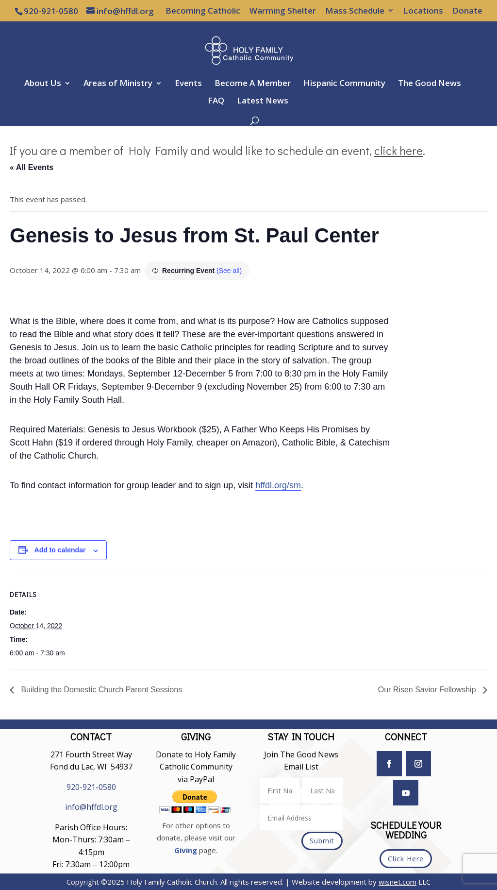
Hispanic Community (344, 84)
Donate (467, 11)
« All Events (31, 167)
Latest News (262, 101)
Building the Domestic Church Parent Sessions (100, 689)
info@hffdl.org (91, 807)
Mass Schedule (354, 11)
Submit (322, 840)
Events (188, 84)
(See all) (229, 270)
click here (398, 150)
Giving (185, 850)
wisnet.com (397, 882)
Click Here (406, 858)
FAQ (216, 101)
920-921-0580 (91, 787)
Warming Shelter (282, 11)
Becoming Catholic (203, 11)
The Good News (429, 84)
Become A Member (253, 84)
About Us (42, 84)
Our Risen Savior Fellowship (428, 689)
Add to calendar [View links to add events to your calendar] (60, 550)
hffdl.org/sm (278, 485)
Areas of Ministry (117, 84)
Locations (423, 11)
